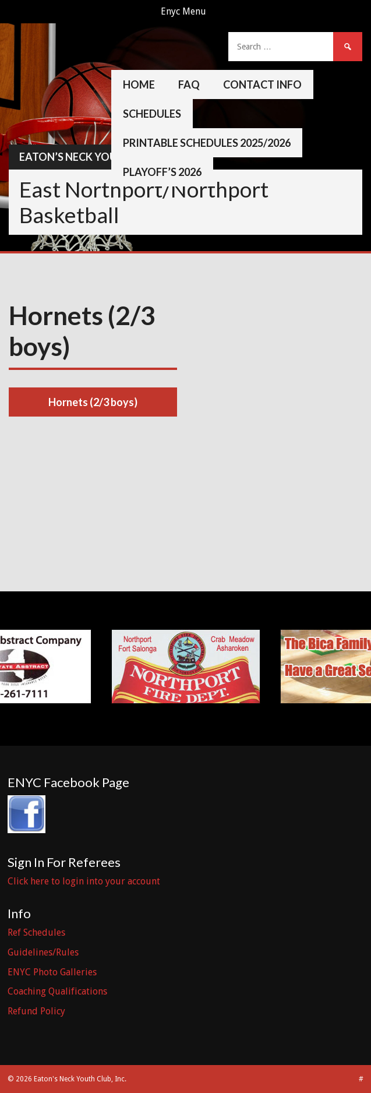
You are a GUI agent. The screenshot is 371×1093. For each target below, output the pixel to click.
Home (139, 84)
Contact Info (262, 84)
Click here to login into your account (84, 881)
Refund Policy (36, 1011)
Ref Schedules (36, 932)
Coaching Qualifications (57, 991)
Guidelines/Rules (43, 952)
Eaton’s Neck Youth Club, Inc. (101, 156)
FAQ (189, 84)
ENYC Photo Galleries (52, 972)
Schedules (152, 113)
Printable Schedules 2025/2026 (207, 142)
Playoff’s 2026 (162, 171)
